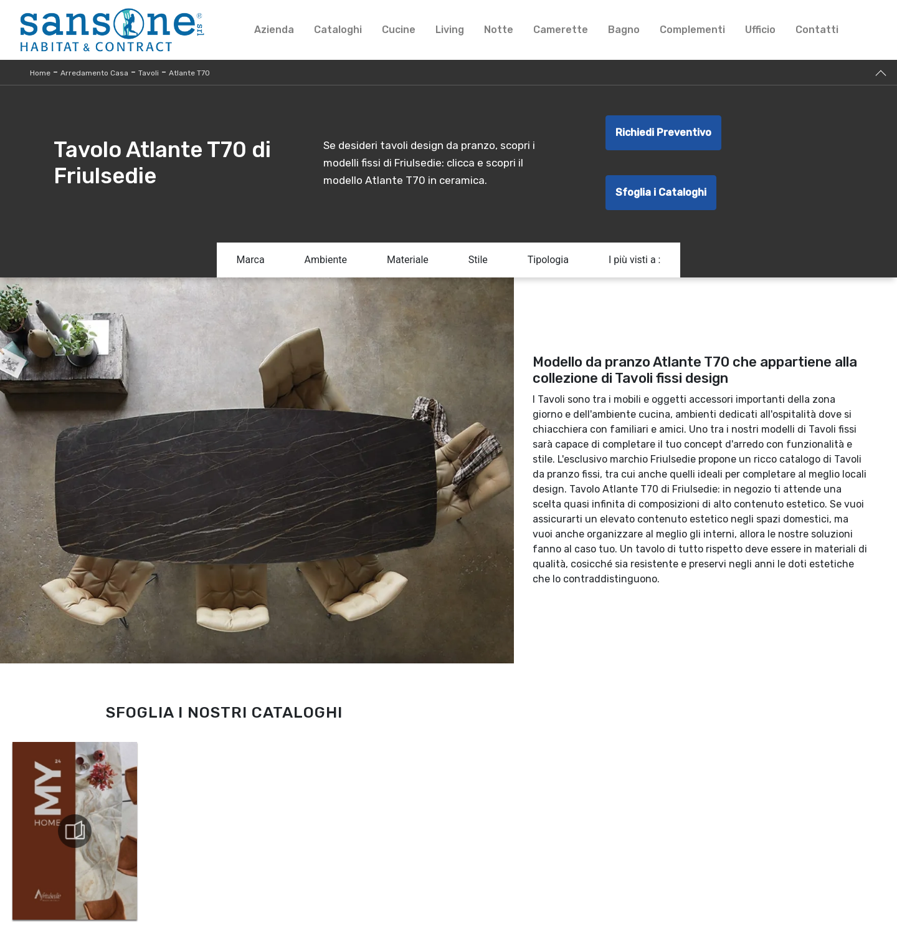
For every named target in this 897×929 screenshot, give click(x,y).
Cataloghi (338, 30)
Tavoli (148, 73)
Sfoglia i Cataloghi (660, 192)
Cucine (398, 30)
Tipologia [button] (548, 260)
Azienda (274, 30)
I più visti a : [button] (635, 260)
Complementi (692, 30)
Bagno (624, 30)
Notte (498, 30)
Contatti (816, 30)
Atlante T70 (189, 73)
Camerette (560, 30)
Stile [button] (478, 260)
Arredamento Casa (94, 73)
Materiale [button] (408, 260)
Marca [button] (251, 260)
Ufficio (760, 30)
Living (449, 30)
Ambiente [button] (326, 260)
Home (40, 73)
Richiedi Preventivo (663, 132)
